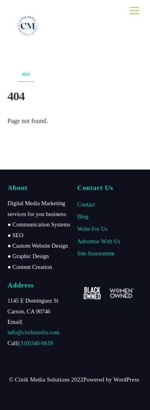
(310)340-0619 (35, 343)
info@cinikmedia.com (33, 332)
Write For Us (92, 229)
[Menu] (134, 10)
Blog (82, 216)
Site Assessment (95, 253)
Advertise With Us (98, 241)
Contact (86, 204)
